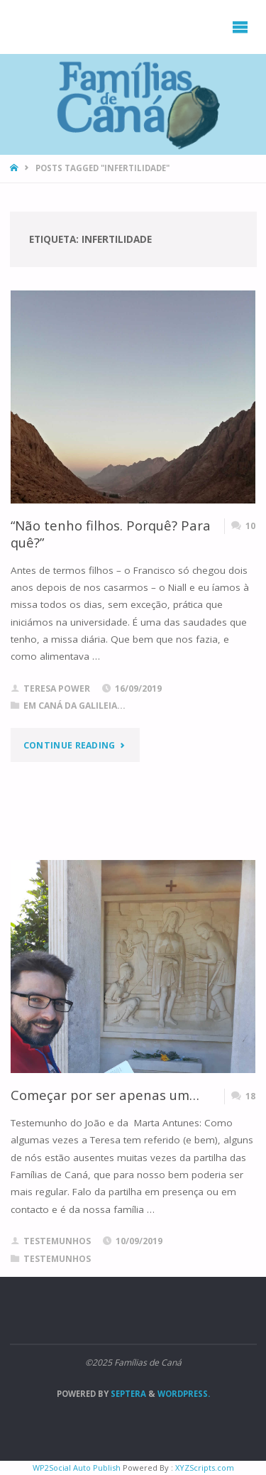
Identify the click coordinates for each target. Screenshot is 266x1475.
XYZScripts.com (204, 1467)
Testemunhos (57, 1259)
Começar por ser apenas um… (105, 1095)
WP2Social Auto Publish (77, 1467)
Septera (127, 1393)
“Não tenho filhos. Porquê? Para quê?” (111, 533)
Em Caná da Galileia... (74, 706)
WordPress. (183, 1393)
